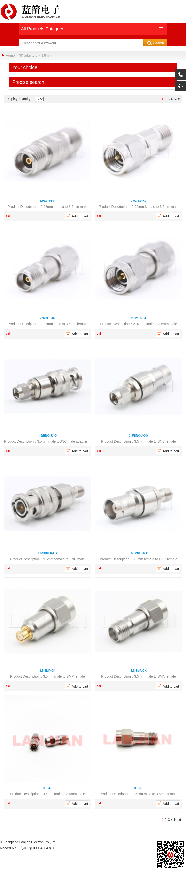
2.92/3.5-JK (47, 318)
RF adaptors (28, 55)
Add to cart (77, 215)
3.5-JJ (47, 788)
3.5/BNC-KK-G (138, 553)
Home (10, 55)
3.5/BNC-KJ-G (47, 553)
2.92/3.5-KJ (138, 200)
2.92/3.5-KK (47, 200)
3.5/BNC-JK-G (138, 435)
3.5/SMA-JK (139, 670)
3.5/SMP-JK (47, 670)
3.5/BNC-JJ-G (47, 435)
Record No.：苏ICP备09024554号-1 (27, 848)
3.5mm (46, 55)
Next (177, 99)
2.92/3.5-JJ (138, 318)
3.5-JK (138, 788)
